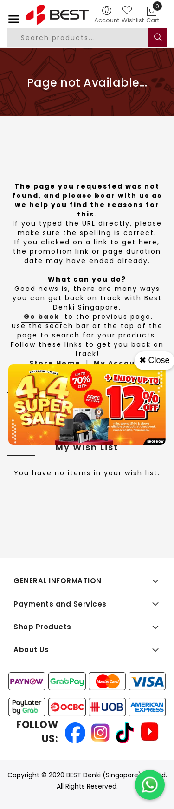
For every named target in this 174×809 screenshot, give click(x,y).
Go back (41, 316)
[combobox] (85, 37)
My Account (119, 363)
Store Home (55, 363)
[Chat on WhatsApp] (150, 785)
